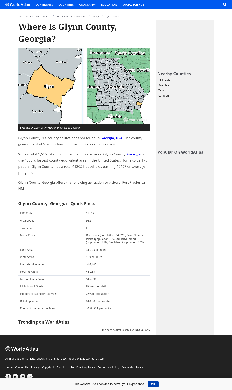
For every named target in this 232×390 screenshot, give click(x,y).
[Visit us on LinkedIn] (30, 376)
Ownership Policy (132, 367)
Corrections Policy (108, 367)
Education (109, 4)
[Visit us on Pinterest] (22, 376)
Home (9, 367)
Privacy (35, 367)
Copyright (48, 367)
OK (153, 384)
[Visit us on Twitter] (15, 376)
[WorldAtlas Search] (225, 4)
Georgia (107, 138)
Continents (44, 4)
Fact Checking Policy (83, 367)
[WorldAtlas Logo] (19, 4)
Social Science (133, 4)
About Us (62, 367)
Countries (66, 4)
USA (119, 138)
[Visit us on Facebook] (8, 376)
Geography (87, 4)
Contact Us (21, 367)
